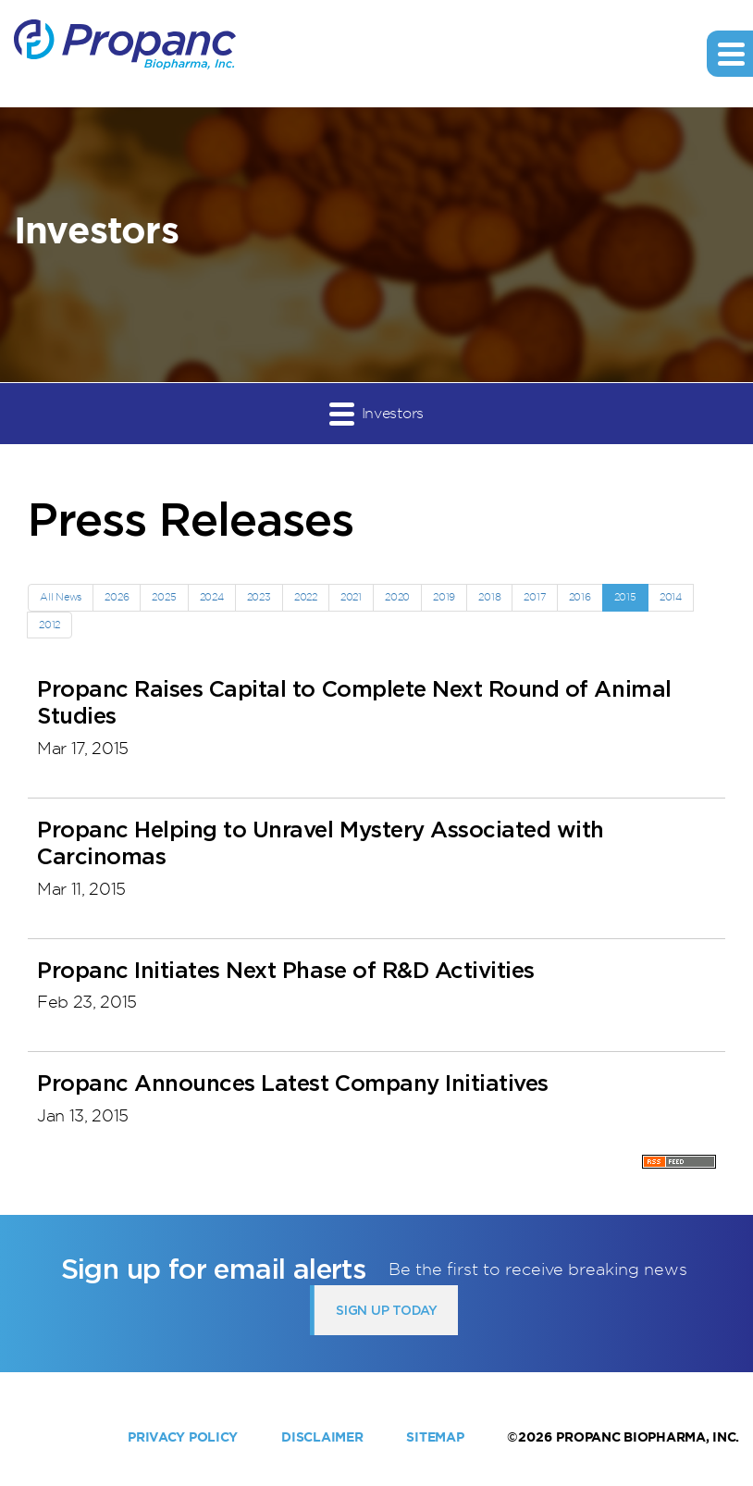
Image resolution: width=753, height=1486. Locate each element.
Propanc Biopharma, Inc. (647, 1437)
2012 (49, 624)
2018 (489, 596)
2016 (580, 596)
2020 (397, 596)
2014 (671, 596)
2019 (444, 596)
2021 (351, 596)
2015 (625, 596)
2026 (117, 596)
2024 (212, 596)
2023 (259, 596)
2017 (534, 596)
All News (60, 596)
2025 (164, 596)
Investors (376, 413)
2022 (305, 596)
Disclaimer (322, 1436)
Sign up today (386, 1310)
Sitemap (434, 1436)
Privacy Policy (183, 1436)
